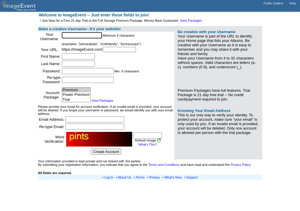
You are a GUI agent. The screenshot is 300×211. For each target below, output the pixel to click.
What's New (173, 177)
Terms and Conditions (164, 164)
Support (192, 177)
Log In (108, 177)
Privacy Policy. (241, 164)
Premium (76, 90)
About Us (124, 177)
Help (292, 3)
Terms (140, 177)
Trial (76, 99)
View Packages (191, 20)
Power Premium (76, 94)
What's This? (147, 144)
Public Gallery (274, 3)
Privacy (154, 177)
